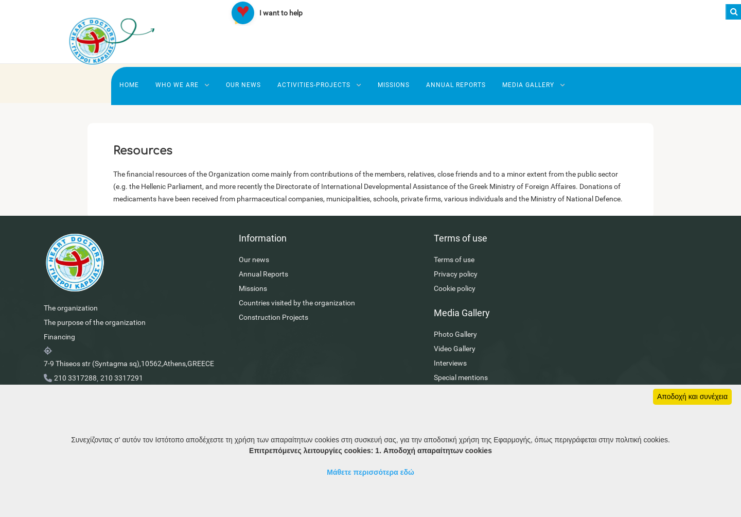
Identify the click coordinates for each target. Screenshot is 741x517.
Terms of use (398, 277)
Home (129, 85)
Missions (394, 85)
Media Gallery (533, 85)
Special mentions (572, 320)
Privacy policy (400, 291)
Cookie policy (399, 306)
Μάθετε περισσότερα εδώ (370, 472)
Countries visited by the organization (269, 320)
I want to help (281, 13)
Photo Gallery (567, 277)
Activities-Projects (319, 85)
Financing (59, 354)
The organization (71, 325)
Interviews (561, 306)
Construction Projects (245, 335)
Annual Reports (456, 85)
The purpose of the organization (95, 340)
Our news (243, 85)
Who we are (182, 85)
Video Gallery (566, 291)
